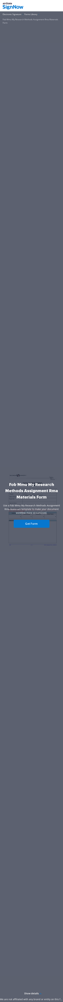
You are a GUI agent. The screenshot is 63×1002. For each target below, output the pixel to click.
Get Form (31, 524)
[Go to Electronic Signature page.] (12, 14)
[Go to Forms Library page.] (30, 14)
